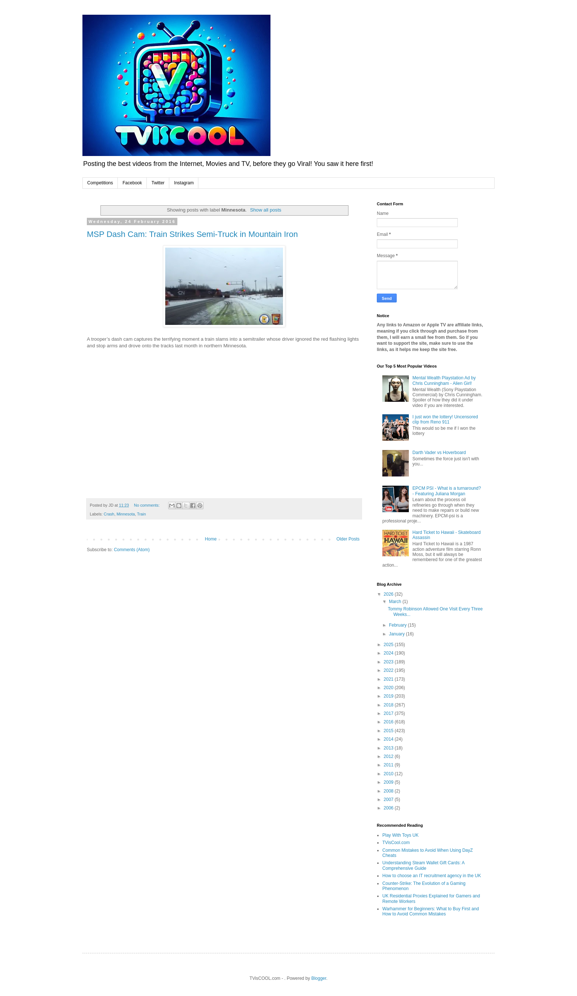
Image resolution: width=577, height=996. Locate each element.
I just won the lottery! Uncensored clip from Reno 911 (445, 419)
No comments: (147, 505)
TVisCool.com (396, 842)
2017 (389, 713)
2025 (389, 644)
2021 (389, 679)
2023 (389, 661)
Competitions (100, 182)
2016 (389, 721)
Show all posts (265, 210)
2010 (389, 773)
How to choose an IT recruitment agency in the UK (431, 875)
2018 (389, 705)
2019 (389, 696)
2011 (389, 765)
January (397, 634)
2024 (389, 653)
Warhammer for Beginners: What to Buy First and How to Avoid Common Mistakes (430, 911)
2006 (389, 808)
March (396, 601)
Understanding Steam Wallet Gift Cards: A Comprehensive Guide (423, 865)
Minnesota (126, 514)
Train (141, 514)
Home (211, 539)
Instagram (184, 182)
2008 (389, 791)
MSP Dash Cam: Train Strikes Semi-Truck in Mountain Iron (192, 234)
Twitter (158, 182)
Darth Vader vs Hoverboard (439, 452)
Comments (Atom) (131, 549)
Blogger (318, 978)
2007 (389, 799)
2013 (389, 748)
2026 (389, 594)
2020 (389, 687)
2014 (389, 739)
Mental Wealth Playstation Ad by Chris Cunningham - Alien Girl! (444, 380)
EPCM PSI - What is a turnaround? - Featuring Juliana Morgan (447, 491)
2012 (389, 756)
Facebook (132, 182)
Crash (109, 514)
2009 (389, 782)
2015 (389, 730)
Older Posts (348, 539)
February (398, 625)
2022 (389, 670)
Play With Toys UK (400, 835)
